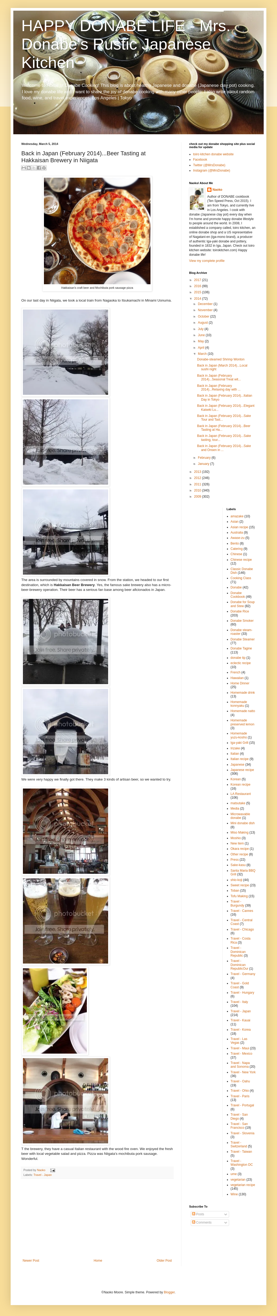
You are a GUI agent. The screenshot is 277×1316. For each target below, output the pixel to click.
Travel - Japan (43, 1174)
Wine (234, 1194)
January (204, 464)
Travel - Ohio (240, 1090)
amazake (237, 516)
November (206, 310)
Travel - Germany (243, 974)
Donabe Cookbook (238, 595)
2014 (198, 298)
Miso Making (240, 832)
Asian (235, 521)
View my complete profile (207, 261)
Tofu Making (239, 896)
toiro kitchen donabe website (213, 154)
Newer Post (31, 1260)
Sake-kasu (238, 865)
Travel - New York (243, 1072)
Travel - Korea (241, 1029)
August (203, 322)
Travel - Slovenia (243, 1133)
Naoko (217, 190)
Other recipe (239, 854)
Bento (235, 543)
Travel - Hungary (242, 992)
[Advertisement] (97, 1218)
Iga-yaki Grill (240, 743)
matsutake (238, 803)
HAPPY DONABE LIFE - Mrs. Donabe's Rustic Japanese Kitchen (126, 44)
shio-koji (236, 880)
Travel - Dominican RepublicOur (240, 964)
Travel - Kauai (240, 1020)
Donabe (236, 587)
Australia (237, 532)
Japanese (238, 764)
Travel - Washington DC (242, 1163)
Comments (201, 1222)
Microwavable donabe (240, 816)
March (203, 354)
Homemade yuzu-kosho (239, 735)
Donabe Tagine (241, 648)
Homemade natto (243, 711)
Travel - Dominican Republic (238, 951)
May (201, 341)
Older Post (164, 1260)
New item (237, 843)
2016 (198, 286)
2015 (198, 292)
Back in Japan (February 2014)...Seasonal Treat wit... (219, 377)
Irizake (235, 748)
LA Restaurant (241, 794)
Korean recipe (241, 784)
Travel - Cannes (242, 911)
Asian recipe (239, 527)
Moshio (236, 838)
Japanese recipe (242, 770)
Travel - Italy (239, 1002)
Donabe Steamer (243, 639)
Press (235, 860)
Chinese (236, 554)
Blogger (169, 1292)
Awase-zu (238, 538)
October (204, 316)
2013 (198, 472)
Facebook (200, 159)
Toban (235, 890)
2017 (198, 280)
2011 (198, 484)
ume (234, 1174)
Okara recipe (240, 849)
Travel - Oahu (240, 1081)
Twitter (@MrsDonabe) (209, 165)
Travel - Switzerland (239, 1144)
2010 (198, 490)
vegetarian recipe (243, 1185)
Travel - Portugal (242, 1105)
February (204, 458)
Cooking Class (241, 578)
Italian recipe (240, 759)
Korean (236, 779)
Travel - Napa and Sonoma (240, 1065)
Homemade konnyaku (239, 704)
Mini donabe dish (243, 823)
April (201, 348)
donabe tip (238, 658)
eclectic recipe (241, 663)
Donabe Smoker (242, 621)
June (202, 335)
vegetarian (238, 1179)
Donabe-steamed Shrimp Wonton (221, 359)
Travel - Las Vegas (239, 1041)
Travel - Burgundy (237, 903)
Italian (235, 754)
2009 (198, 496)
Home (98, 1260)
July (201, 329)
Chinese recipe (241, 560)
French (236, 672)
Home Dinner (240, 683)
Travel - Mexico (241, 1053)
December (206, 304)
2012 (198, 478)
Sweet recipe (240, 885)
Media (235, 808)
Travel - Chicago (242, 929)
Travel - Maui (240, 1048)
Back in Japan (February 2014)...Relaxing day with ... (219, 387)
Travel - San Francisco (239, 1126)
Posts (198, 1214)
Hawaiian (237, 678)
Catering (237, 549)
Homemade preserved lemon (242, 722)
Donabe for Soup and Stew (243, 604)
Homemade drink (243, 692)
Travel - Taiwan (241, 1151)
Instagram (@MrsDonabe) (211, 170)
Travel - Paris (240, 1096)
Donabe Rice (240, 611)
